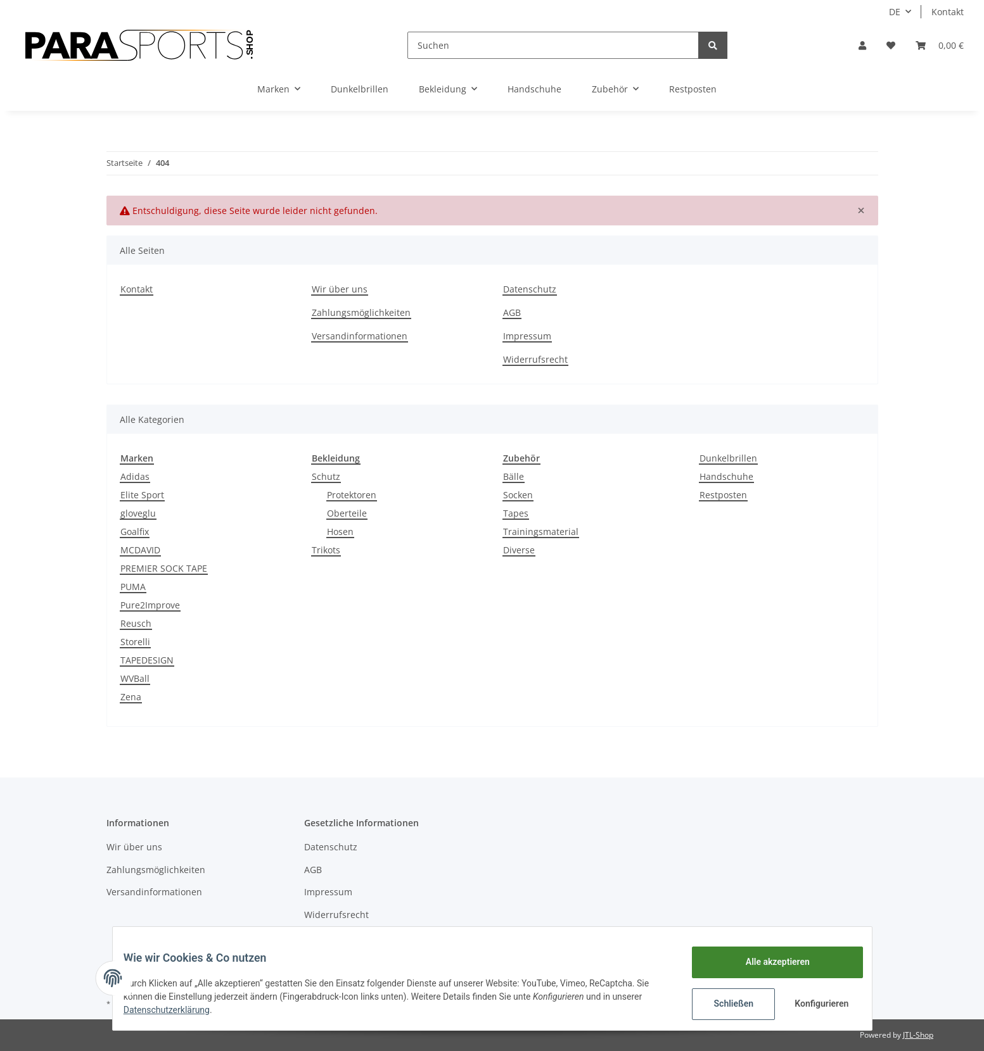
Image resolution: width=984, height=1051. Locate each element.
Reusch (135, 623)
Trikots (326, 550)
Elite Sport (142, 495)
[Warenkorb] (939, 45)
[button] (862, 45)
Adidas (135, 476)
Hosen (340, 532)
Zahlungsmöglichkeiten (361, 312)
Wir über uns (339, 289)
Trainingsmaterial (540, 532)
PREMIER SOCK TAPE (163, 568)
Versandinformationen (359, 336)
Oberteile (347, 513)
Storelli (135, 642)
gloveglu (138, 513)
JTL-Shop (918, 1034)
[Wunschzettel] (890, 45)
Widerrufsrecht (535, 359)
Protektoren (351, 495)
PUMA (133, 587)
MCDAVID (140, 550)
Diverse (519, 550)
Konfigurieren (814, 1003)
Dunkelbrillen (728, 458)
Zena (130, 697)
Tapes (515, 513)
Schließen (724, 1003)
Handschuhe (726, 476)
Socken (518, 495)
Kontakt (947, 12)
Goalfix (134, 532)
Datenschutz (529, 289)
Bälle (513, 476)
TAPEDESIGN (147, 660)
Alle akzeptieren (768, 962)
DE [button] (894, 12)
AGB (512, 312)
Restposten (723, 495)
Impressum (527, 336)
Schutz (326, 476)
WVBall (135, 678)
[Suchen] (553, 45)
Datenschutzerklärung (176, 1010)
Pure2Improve (150, 605)
